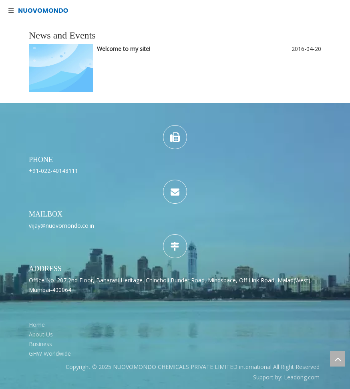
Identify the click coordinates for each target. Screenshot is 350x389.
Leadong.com (302, 377)
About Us (41, 334)
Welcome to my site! (123, 49)
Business (40, 344)
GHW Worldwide (50, 353)
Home (37, 324)
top (337, 359)
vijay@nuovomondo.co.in (61, 225)
